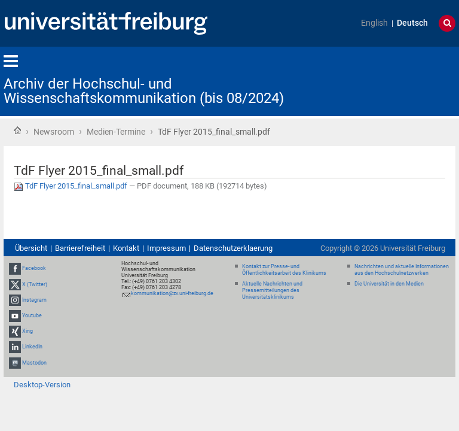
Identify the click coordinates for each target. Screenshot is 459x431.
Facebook (34, 269)
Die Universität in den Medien (389, 284)
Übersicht (31, 248)
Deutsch (412, 23)
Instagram (34, 300)
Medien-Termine (116, 131)
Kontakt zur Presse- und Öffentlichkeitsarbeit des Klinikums (284, 269)
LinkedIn (32, 347)
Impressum (166, 248)
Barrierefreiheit (80, 248)
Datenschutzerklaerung (233, 248)
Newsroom (53, 131)
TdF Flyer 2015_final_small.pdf (71, 185)
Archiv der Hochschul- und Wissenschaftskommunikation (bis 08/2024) (144, 91)
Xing (27, 331)
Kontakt (126, 248)
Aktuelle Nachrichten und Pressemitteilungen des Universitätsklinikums (272, 290)
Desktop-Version (42, 384)
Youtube (32, 315)
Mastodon (34, 363)
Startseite (17, 130)
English (374, 23)
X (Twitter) (34, 284)
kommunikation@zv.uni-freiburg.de (172, 293)
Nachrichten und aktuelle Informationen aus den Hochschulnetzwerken (401, 269)
